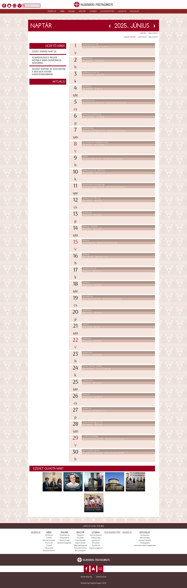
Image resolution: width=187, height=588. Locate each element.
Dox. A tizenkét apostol (91, 450)
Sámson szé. (87, 408)
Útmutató (96, 543)
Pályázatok (49, 548)
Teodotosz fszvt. (88, 128)
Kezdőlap (52, 11)
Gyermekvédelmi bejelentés (145, 545)
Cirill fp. (85, 156)
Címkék (49, 545)
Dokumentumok (80, 548)
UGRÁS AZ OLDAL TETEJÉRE (93, 526)
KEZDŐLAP (36, 532)
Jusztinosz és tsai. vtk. (90, 44)
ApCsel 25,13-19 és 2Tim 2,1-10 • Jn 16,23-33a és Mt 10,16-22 (104, 103)
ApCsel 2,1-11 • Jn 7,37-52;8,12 (93, 145)
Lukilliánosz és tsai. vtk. (91, 72)
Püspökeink (64, 538)
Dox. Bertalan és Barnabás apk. (94, 184)
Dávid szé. (86, 394)
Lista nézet (142, 37)
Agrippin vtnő (87, 352)
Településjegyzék (80, 545)
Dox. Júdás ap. (88, 296)
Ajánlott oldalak (145, 540)
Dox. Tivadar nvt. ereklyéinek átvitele (95, 142)
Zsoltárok (96, 545)
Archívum (49, 543)
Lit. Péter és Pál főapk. (90, 436)
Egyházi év (96, 540)
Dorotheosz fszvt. (89, 100)
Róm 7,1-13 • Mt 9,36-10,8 (92, 355)
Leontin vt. (86, 282)
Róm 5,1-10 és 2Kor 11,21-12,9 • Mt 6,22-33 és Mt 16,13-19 (103, 439)
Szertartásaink (96, 535)
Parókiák (80, 538)
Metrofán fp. (87, 86)
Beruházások (80, 550)
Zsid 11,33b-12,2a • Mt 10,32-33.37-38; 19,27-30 (100, 243)
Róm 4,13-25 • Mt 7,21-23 (92, 285)
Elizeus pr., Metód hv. (90, 226)
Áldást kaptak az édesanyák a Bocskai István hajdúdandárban (49, 71)
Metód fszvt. (87, 310)
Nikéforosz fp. (87, 58)
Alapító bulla (64, 540)
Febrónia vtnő (88, 380)
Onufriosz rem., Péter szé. (92, 198)
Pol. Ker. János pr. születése (92, 366)
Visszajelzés (145, 543)
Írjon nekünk (86, 577)
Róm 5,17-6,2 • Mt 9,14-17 (92, 313)
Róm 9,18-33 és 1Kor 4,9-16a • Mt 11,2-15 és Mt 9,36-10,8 (103, 453)
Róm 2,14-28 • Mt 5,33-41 (92, 215)
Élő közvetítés (107, 11)
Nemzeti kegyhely (64, 543)
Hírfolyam (49, 535)
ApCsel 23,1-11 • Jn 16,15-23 (93, 89)
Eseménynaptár (49, 540)
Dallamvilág (95, 538)
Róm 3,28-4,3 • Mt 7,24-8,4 (93, 425)
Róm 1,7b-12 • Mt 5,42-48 (92, 229)
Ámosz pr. (86, 240)
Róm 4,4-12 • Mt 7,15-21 (91, 271)
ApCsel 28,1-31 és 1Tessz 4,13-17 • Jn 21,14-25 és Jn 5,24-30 (104, 131)
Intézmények (80, 540)
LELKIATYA (127, 532)
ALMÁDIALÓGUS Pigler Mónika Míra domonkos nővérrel (46, 60)
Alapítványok (80, 543)
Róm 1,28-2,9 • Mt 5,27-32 (92, 201)
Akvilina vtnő (87, 212)
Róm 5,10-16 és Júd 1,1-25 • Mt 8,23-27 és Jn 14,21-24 (102, 299)
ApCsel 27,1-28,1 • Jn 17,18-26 (93, 117)
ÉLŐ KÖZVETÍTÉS (112, 532)
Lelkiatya (122, 11)
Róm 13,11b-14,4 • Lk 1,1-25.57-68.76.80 (97, 369)
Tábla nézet (153, 33)
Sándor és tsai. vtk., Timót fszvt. (94, 170)
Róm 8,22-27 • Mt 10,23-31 (93, 397)
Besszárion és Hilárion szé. (92, 114)
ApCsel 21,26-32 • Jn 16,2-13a (93, 75)
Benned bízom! (49, 550)
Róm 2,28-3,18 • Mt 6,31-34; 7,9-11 (95, 257)
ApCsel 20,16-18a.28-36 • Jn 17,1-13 (95, 47)
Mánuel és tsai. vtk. (89, 268)
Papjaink (80, 535)
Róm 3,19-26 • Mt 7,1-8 (91, 327)
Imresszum (145, 535)
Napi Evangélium (95, 548)
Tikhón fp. (86, 254)
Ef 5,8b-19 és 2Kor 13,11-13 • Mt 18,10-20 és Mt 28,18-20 (103, 159)
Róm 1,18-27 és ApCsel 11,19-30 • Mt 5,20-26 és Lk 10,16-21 (104, 187)
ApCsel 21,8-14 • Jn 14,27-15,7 (93, 61)
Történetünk (64, 535)
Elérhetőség (145, 538)
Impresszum (101, 577)
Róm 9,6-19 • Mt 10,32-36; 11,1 (94, 411)
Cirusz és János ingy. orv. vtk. (93, 422)
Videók (49, 538)
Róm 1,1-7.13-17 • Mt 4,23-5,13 (94, 173)
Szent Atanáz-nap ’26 (44, 51)
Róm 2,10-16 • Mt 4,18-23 (92, 341)
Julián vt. (86, 324)
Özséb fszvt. (87, 338)
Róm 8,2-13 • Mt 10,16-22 (92, 383)
